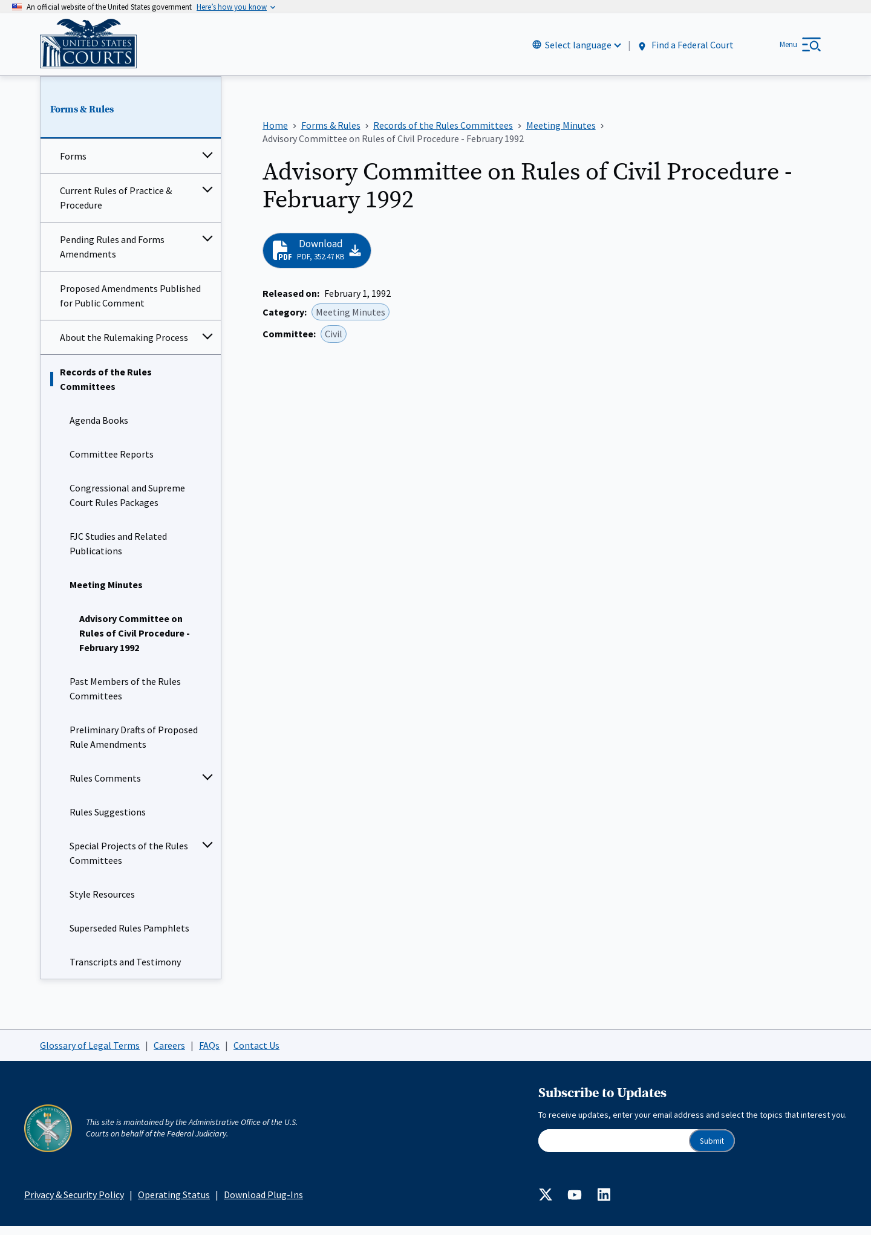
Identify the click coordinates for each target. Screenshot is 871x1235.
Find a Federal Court (685, 49)
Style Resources (102, 903)
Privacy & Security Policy (74, 1203)
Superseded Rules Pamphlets (129, 937)
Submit (712, 1149)
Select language (578, 49)
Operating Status (174, 1203)
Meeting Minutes (106, 594)
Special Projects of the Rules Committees (129, 862)
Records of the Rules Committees (106, 388)
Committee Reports (112, 463)
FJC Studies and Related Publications (118, 552)
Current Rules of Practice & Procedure (116, 206)
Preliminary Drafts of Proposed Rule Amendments (134, 746)
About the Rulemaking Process (124, 346)
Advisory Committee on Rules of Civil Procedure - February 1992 (134, 642)
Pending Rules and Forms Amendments (112, 255)
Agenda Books (99, 429)
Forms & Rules (82, 118)
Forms (73, 165)
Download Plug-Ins (263, 1203)
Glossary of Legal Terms (90, 1054)
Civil (333, 343)
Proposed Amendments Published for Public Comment (130, 304)
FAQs (209, 1054)
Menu (788, 49)
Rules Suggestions (108, 821)
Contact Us (256, 1054)
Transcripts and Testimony (125, 971)
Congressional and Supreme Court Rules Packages (127, 504)
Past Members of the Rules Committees (125, 697)
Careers (169, 1054)
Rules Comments (105, 787)
